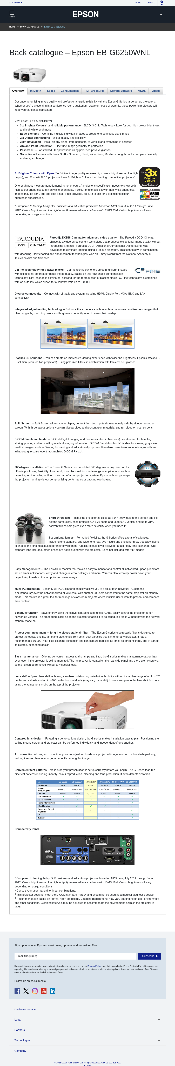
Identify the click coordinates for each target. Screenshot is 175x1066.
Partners (20, 1030)
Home (138, 3)
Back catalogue (29, 27)
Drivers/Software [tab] (121, 90)
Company (20, 1050)
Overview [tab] (18, 90)
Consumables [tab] (70, 90)
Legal (18, 1019)
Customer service (25, 1009)
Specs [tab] (51, 90)
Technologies (22, 1040)
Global (151, 3)
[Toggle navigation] (12, 14)
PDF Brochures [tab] (94, 90)
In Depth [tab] (35, 90)
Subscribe (148, 956)
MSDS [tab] (142, 90)
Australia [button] (14, 3)
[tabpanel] (87, 504)
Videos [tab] (156, 90)
